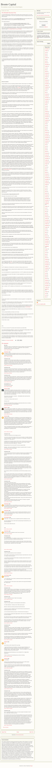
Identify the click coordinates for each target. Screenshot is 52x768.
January (46, 95)
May (45, 54)
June (46, 52)
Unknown (5, 416)
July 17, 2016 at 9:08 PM (8, 349)
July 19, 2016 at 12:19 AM (8, 594)
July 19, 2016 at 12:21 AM (8, 599)
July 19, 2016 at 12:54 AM (8, 639)
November (47, 48)
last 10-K (19, 87)
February (46, 73)
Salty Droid (6, 388)
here (11, 262)
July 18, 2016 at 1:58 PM (8, 479)
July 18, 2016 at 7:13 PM (8, 508)
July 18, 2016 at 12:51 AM (8, 365)
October (46, 50)
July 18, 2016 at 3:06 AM (8, 373)
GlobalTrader (6, 503)
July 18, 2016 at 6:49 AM (8, 386)
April (46, 55)
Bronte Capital (8, 4)
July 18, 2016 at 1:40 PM (8, 449)
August (46, 76)
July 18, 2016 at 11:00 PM (8, 573)
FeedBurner (46, 26)
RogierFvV (6, 407)
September (47, 87)
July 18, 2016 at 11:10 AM (8, 431)
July (45, 90)
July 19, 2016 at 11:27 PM (8, 688)
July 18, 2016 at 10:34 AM (8, 414)
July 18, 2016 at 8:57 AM (8, 405)
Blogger (31, 765)
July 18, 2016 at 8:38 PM (8, 549)
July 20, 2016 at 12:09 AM (8, 708)
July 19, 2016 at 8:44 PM (8, 656)
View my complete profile (41, 304)
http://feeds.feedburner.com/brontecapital (43, 15)
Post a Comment (5, 727)
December (47, 64)
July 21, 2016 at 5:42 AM (8, 725)
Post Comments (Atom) (19, 734)
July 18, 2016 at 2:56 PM (8, 501)
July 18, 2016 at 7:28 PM (8, 515)
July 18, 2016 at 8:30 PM (8, 533)
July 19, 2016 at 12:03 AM (8, 585)
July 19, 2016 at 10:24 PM (8, 668)
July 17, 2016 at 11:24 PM (8, 356)
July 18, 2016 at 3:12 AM (8, 381)
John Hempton (6, 517)
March (46, 62)
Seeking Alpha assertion (7, 169)
